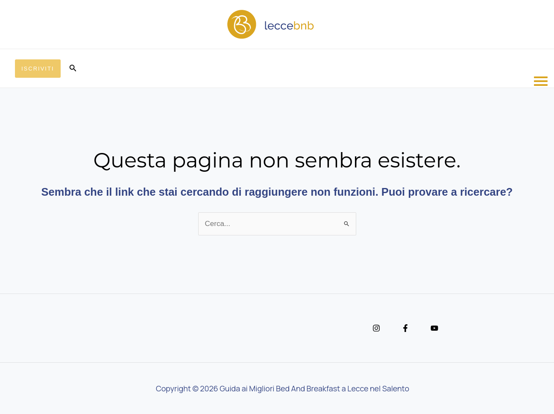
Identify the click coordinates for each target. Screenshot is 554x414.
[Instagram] (376, 328)
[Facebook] (405, 328)
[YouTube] (434, 328)
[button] (38, 68)
